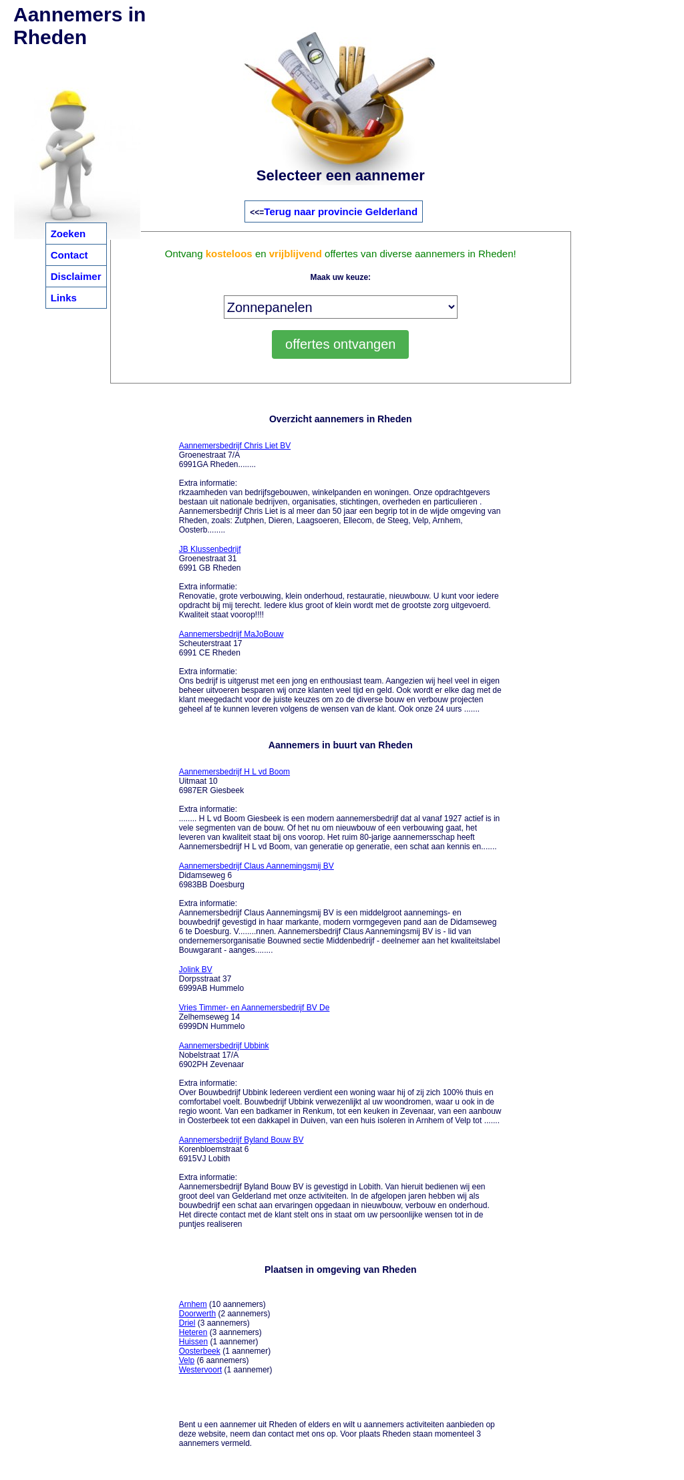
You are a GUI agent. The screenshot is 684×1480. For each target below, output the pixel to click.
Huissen (193, 1341)
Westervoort (200, 1369)
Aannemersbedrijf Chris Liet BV (235, 445)
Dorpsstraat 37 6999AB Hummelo (211, 979)
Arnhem (193, 1304)
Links (64, 297)
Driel (187, 1323)
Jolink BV (195, 969)
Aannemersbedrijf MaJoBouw (231, 634)
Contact (69, 255)
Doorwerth (197, 1313)
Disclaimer (76, 276)
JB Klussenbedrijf (210, 549)
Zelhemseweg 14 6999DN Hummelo (254, 1017)
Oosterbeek (199, 1351)
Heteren (193, 1332)
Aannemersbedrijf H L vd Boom (234, 771)
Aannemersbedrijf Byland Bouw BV (241, 1140)
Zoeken (68, 233)
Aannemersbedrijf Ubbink (224, 1045)
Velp (186, 1360)
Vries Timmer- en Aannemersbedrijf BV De (254, 1007)
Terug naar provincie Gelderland (340, 211)
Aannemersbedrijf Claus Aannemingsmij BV (256, 866)
